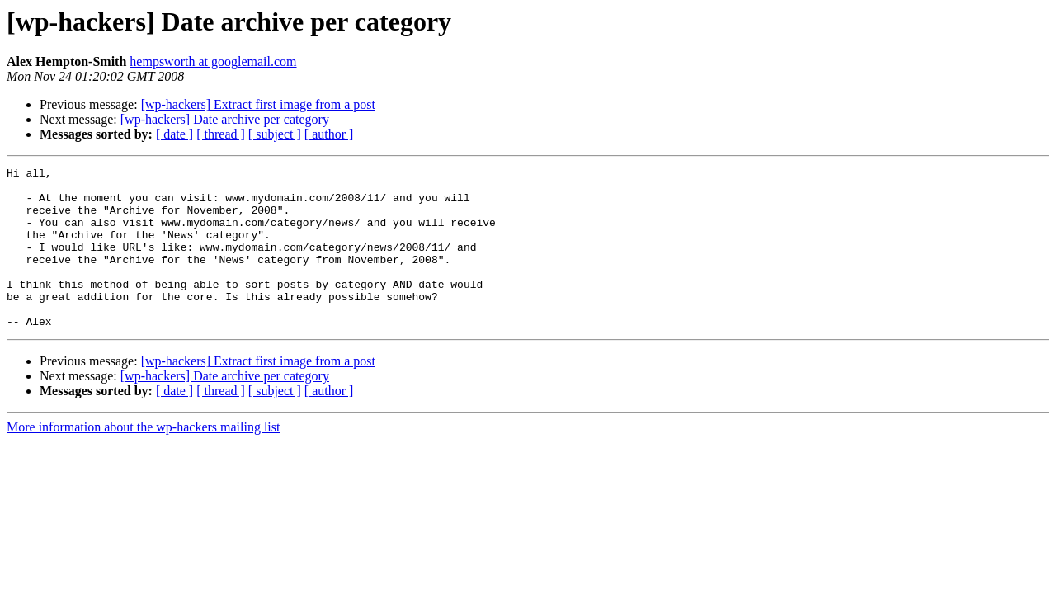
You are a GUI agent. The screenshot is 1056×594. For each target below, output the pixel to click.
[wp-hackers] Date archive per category (224, 119)
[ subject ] (274, 134)
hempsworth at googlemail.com (213, 61)
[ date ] (174, 134)
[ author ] (329, 134)
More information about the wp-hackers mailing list (143, 459)
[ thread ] (220, 134)
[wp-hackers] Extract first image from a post (258, 104)
